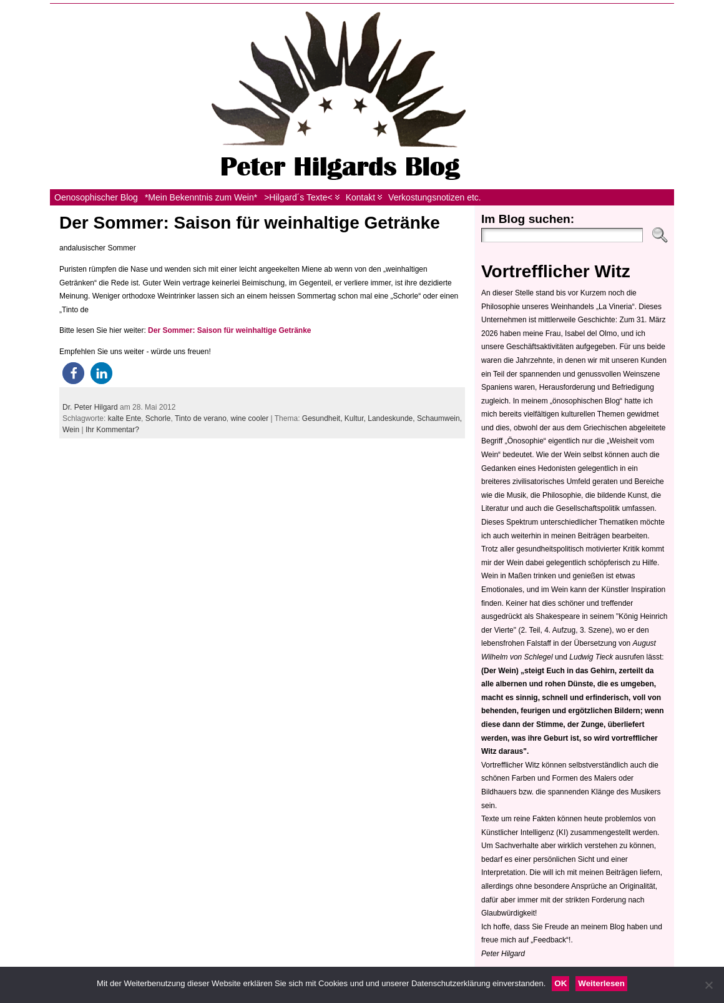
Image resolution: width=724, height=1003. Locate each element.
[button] (73, 373)
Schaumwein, (439, 418)
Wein (70, 429)
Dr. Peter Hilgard (90, 407)
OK (560, 983)
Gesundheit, (323, 418)
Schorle (158, 418)
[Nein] (708, 985)
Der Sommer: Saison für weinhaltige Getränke (249, 222)
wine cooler (250, 418)
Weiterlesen (601, 983)
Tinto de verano (201, 418)
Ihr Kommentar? (112, 429)
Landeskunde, (392, 418)
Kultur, (356, 418)
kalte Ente (124, 418)
